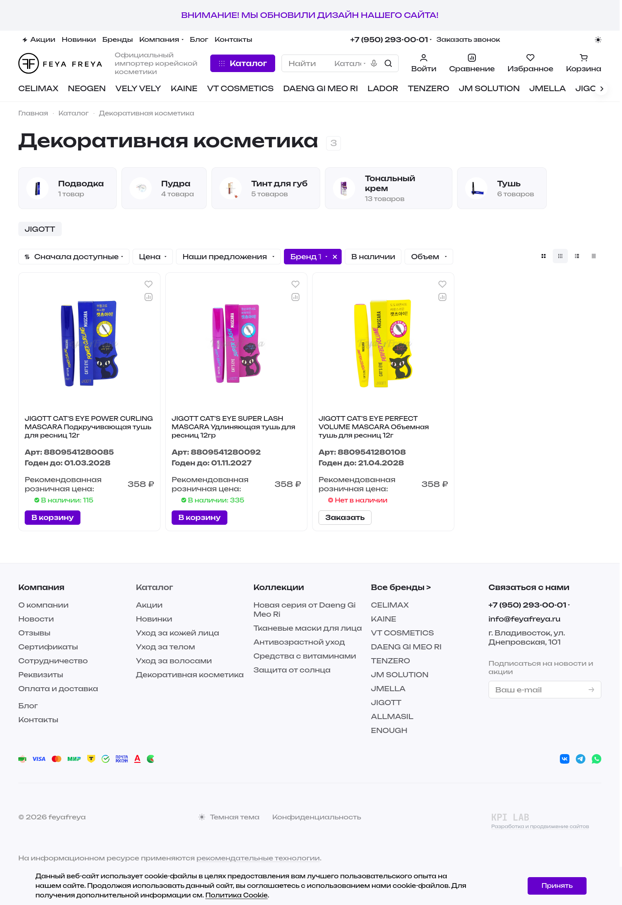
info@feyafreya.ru (525, 619)
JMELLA (388, 688)
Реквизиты (40, 674)
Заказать (345, 517)
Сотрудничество (53, 661)
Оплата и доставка (58, 688)
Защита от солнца (292, 670)
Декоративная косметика (190, 674)
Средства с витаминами (304, 656)
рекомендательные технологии (258, 858)
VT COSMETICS (402, 633)
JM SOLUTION (400, 674)
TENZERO (390, 661)
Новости (36, 619)
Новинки (154, 619)
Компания (41, 587)
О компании (43, 605)
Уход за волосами (174, 661)
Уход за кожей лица (177, 633)
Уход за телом (165, 647)
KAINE (383, 619)
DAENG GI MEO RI (406, 647)
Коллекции (278, 587)
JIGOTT (386, 702)
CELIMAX (390, 605)
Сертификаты (48, 647)
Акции (149, 605)
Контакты (38, 719)
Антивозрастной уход (299, 642)
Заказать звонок (468, 39)
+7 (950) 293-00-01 (389, 39)
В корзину (52, 517)
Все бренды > (401, 587)
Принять (557, 885)
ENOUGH (389, 730)
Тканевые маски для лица (307, 628)
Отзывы (34, 633)
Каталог (154, 587)
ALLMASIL (392, 716)
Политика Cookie (236, 895)
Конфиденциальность (316, 817)
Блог (28, 706)
